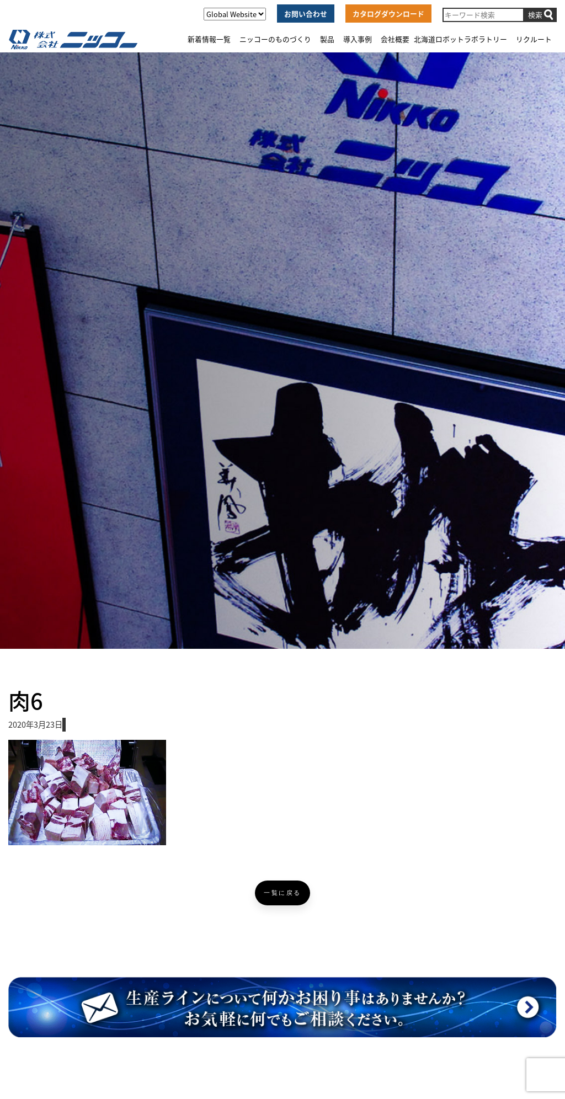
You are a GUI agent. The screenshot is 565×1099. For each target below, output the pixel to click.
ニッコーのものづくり (275, 39)
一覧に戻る (282, 893)
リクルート (534, 39)
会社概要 (395, 39)
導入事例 (357, 39)
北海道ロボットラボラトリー (460, 39)
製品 (327, 39)
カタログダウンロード (388, 13)
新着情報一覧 (209, 39)
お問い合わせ (305, 13)
